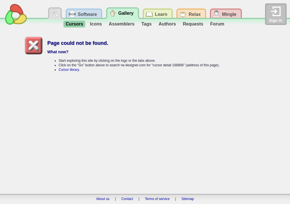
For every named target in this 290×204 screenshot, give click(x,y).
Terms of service (157, 199)
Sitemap (188, 199)
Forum (217, 24)
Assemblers (122, 24)
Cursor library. (69, 70)
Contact (127, 199)
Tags (146, 24)
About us (102, 199)
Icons (96, 24)
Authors (167, 24)
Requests (193, 24)
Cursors (74, 24)
